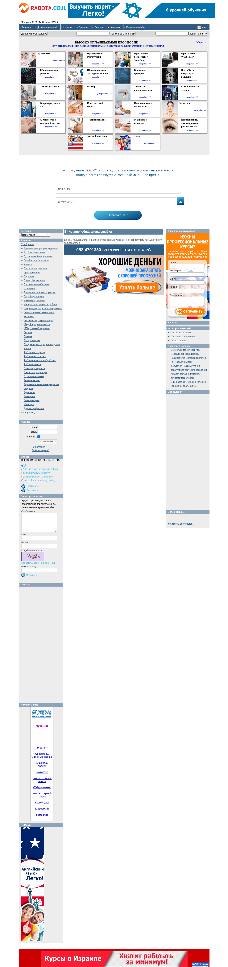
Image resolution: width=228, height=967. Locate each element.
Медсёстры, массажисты (37, 324)
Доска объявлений (47, 27)
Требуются (27, 244)
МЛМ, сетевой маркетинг (37, 328)
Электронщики (31, 400)
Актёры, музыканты (34, 252)
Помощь (99, 27)
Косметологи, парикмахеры (38, 320)
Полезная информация (183, 336)
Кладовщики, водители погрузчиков (43, 308)
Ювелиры (29, 404)
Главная (26, 27)
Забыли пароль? (41, 450)
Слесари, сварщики (34, 368)
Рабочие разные (32, 364)
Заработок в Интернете (36, 260)
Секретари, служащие (36, 372)
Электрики (29, 396)
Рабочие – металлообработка (40, 360)
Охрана (28, 332)
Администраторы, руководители (41, 248)
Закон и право (178, 340)
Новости (68, 27)
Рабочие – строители (35, 356)
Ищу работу (28, 412)
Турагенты (29, 392)
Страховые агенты (34, 376)
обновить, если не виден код (38, 562)
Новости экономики (181, 332)
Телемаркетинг (32, 380)
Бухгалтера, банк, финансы (38, 256)
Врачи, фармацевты (35, 280)
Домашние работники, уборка (40, 292)
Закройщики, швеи (34, 296)
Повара (28, 336)
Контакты (115, 27)
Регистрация (38, 447)
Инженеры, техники (34, 300)
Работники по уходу (34, 352)
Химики (28, 264)
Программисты (32, 340)
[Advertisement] (41, 644)
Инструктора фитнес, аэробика (40, 304)
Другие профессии (34, 408)
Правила (83, 27)
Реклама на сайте (135, 27)
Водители (29, 276)
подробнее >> (58, 60)
